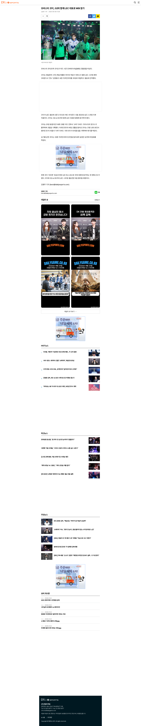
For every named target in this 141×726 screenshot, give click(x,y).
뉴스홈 (43, 717)
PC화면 (50, 717)
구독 (99, 192)
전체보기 (97, 200)
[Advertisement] (70, 96)
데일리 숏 (44, 200)
